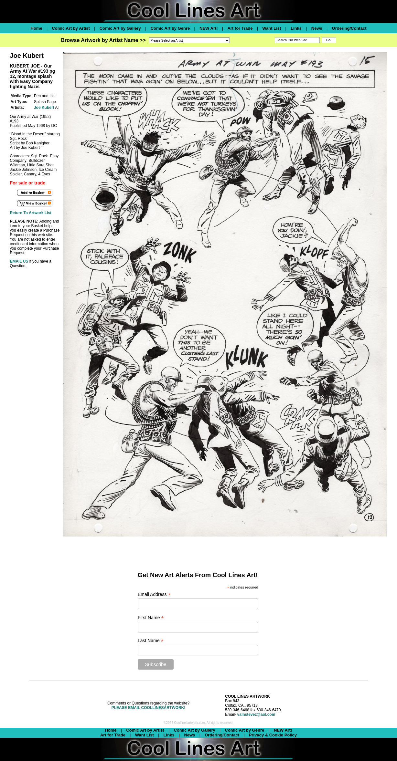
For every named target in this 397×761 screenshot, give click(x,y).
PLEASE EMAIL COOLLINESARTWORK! (148, 707)
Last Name (151, 641)
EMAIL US (19, 261)
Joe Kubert (44, 107)
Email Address (154, 594)
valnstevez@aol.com (256, 714)
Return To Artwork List (30, 213)
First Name (151, 618)
